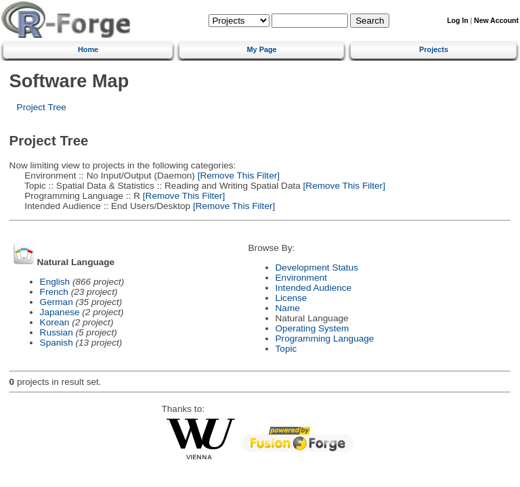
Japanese (60, 312)
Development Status (317, 267)
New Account (496, 20)
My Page (262, 49)
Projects (433, 49)
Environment (301, 278)
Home (88, 49)
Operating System (312, 328)
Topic (286, 349)
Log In (457, 20)
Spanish (56, 343)
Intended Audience (314, 288)
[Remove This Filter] (237, 175)
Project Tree (41, 107)
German (56, 302)
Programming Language (325, 338)
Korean (55, 322)
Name (288, 308)
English (55, 282)
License (291, 298)
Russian (56, 332)
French (54, 292)
